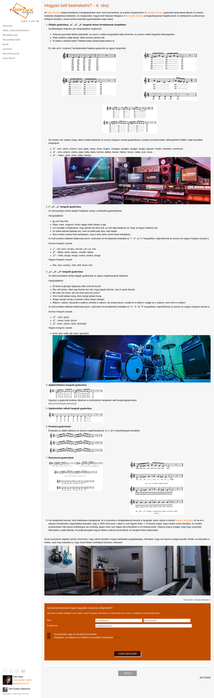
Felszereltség (11, 40)
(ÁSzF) (117, 637)
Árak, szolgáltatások (16, 30)
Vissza (127, 689)
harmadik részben (134, 16)
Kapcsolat (9, 58)
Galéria (7, 49)
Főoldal (8, 26)
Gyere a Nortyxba (184, 520)
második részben (155, 12)
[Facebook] (5, 671)
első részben (53, 12)
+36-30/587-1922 (22, 680)
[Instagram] (11, 671)
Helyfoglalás (11, 54)
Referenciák (10, 35)
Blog (6, 44)
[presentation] (127, 644)
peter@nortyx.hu (21, 683)
